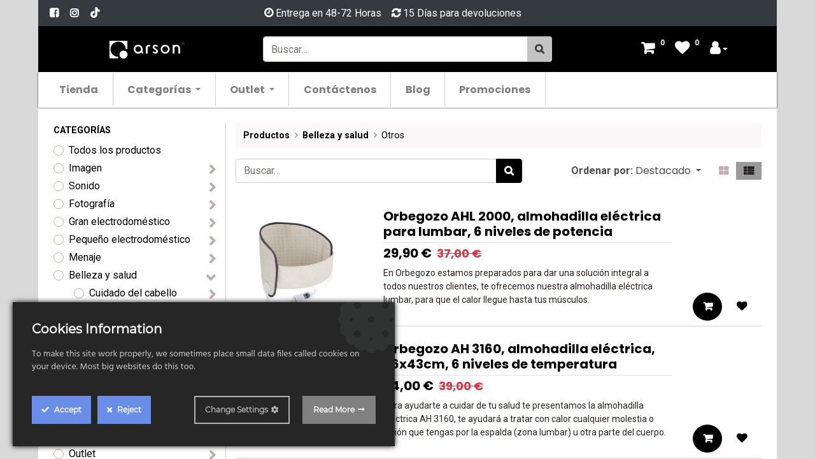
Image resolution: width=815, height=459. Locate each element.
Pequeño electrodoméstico (129, 239)
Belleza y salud (103, 275)
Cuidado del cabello (133, 293)
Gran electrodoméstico (119, 221)
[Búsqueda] (539, 49)
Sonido (84, 186)
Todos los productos (115, 150)
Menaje (85, 257)
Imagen (85, 168)
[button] (668, 170)
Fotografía (92, 204)
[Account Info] (719, 49)
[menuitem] (82, 89)
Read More (334, 409)
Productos (266, 135)
